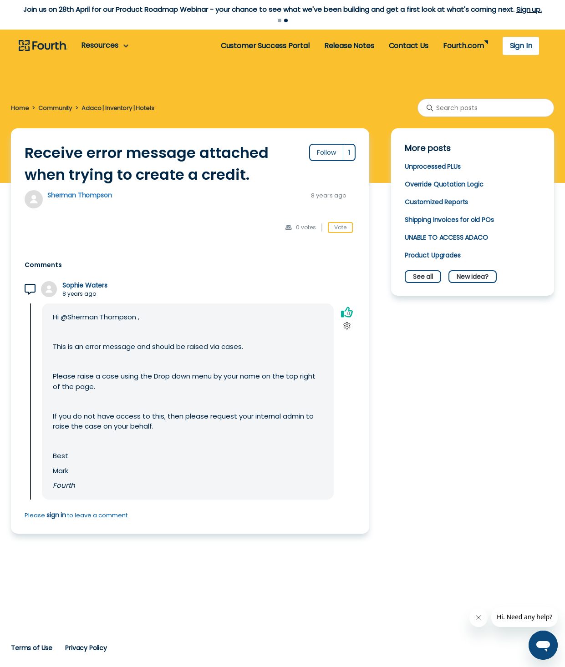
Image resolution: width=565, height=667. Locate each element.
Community (55, 108)
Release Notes (349, 45)
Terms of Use (31, 647)
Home (20, 108)
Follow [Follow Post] (326, 152)
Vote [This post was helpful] (340, 227)
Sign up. (529, 9)
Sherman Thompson (79, 195)
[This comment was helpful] (347, 312)
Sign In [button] (521, 45)
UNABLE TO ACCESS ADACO (446, 237)
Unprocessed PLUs (433, 166)
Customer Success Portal (265, 45)
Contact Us (408, 45)
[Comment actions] (347, 326)
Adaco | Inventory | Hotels (117, 108)
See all (423, 276)
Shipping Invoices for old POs (449, 219)
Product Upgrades (433, 255)
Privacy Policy (86, 647)
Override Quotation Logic (444, 184)
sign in (56, 515)
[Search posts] (485, 108)
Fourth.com (463, 45)
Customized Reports (436, 202)
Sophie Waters (84, 285)
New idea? (473, 276)
